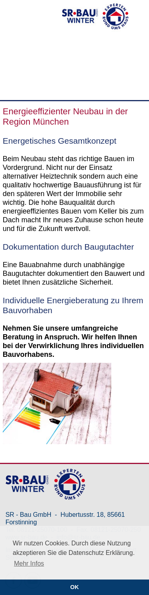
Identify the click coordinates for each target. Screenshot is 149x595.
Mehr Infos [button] (29, 563)
